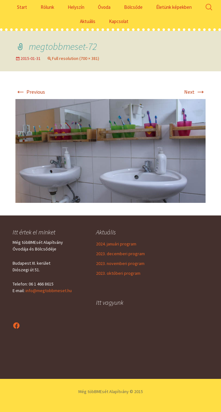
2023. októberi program (118, 273)
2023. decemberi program (120, 253)
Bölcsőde (133, 7)
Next (195, 92)
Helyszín (76, 7)
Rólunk (47, 7)
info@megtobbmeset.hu (49, 290)
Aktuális (87, 21)
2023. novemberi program (120, 263)
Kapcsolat (118, 21)
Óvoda (104, 7)
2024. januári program (116, 244)
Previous (30, 92)
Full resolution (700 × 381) (75, 58)
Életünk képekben (174, 7)
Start (22, 7)
